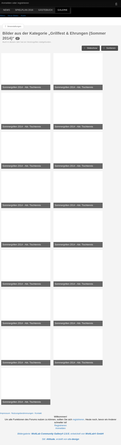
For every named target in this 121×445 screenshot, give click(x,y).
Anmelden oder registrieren (15, 3)
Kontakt (38, 413)
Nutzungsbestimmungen (22, 413)
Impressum (5, 413)
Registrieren (60, 425)
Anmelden (60, 428)
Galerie (62, 10)
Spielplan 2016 (24, 10)
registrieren (78, 419)
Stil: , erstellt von (60, 439)
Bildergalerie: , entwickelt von (60, 433)
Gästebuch (45, 10)
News (6, 10)
